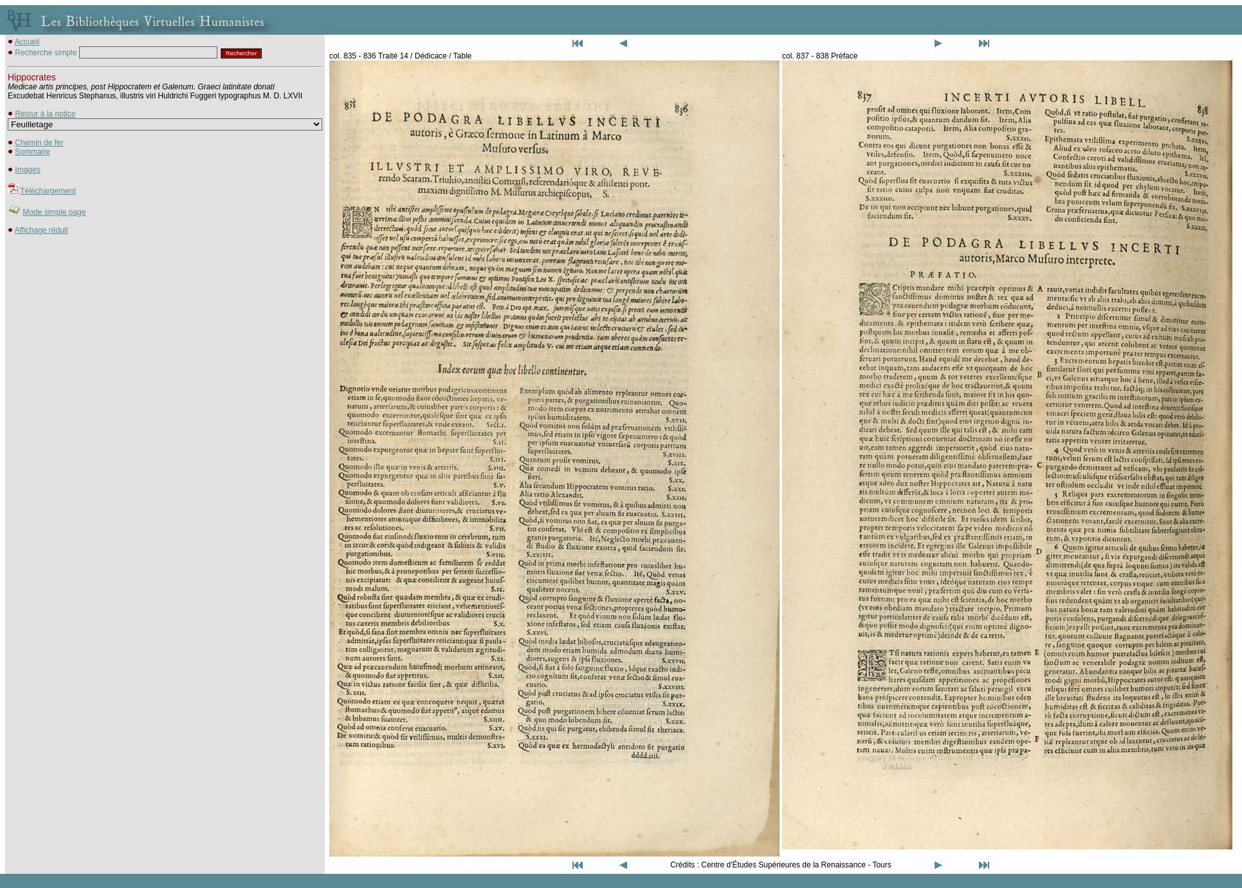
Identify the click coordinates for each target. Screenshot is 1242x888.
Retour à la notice (45, 113)
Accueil (27, 41)
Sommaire (32, 151)
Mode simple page (54, 212)
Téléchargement (48, 190)
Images (27, 169)
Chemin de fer (39, 142)
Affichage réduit (41, 230)
